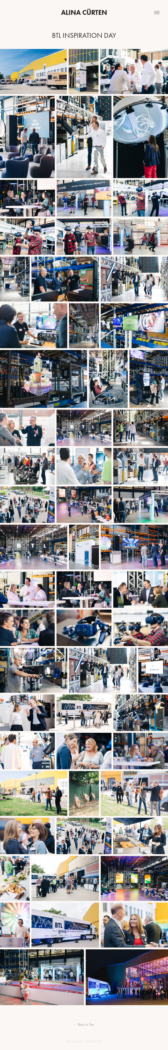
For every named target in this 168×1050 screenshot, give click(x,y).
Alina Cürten (84, 12)
